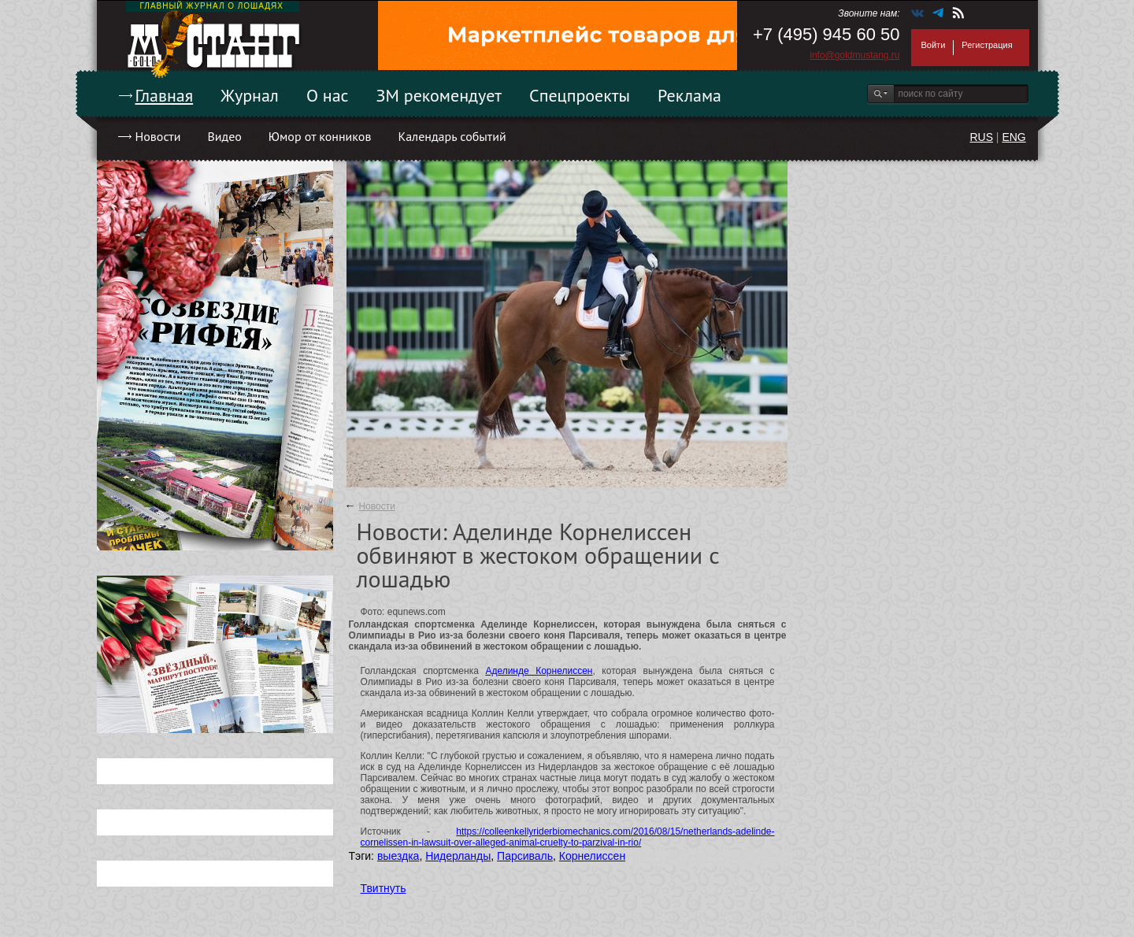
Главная (164, 95)
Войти (933, 45)
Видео (224, 136)
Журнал (249, 95)
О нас (327, 95)
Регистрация (987, 45)
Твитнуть (383, 888)
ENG (1013, 137)
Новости (158, 136)
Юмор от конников (320, 136)
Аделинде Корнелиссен (538, 670)
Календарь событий (452, 136)
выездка (398, 856)
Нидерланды (458, 856)
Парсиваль (525, 856)
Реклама (689, 95)
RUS (981, 137)
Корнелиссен (592, 856)
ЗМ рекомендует (439, 95)
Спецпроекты (579, 95)
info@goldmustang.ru (854, 55)
